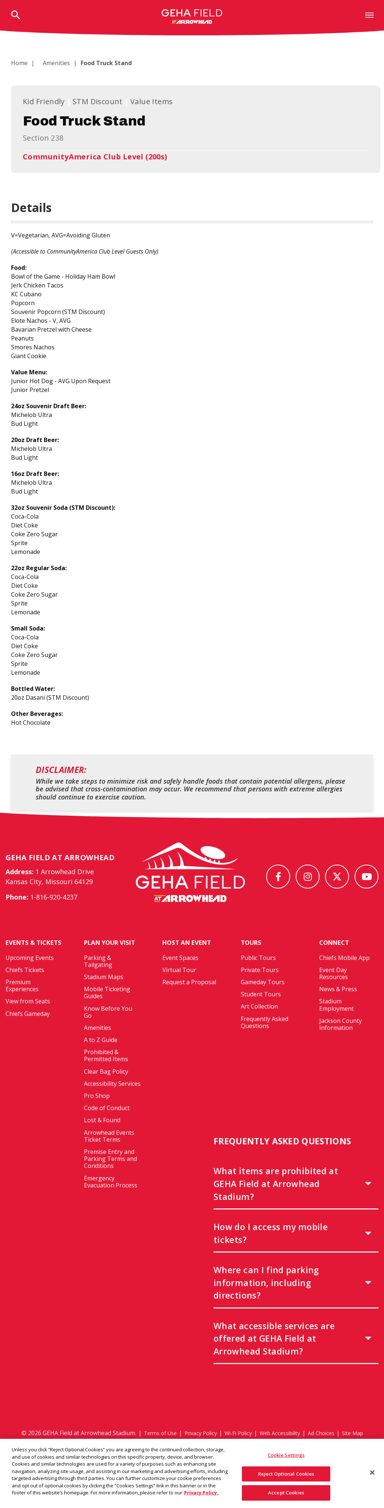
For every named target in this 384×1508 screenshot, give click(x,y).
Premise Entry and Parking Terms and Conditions (110, 1172)
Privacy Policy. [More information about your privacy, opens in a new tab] (201, 1496)
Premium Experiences (22, 1006)
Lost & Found (102, 1134)
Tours (252, 956)
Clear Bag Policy (106, 1085)
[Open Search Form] (15, 15)
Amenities (52, 63)
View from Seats (28, 1022)
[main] (192, 419)
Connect (336, 956)
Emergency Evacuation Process (110, 1194)
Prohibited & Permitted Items (106, 1069)
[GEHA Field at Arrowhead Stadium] (190, 879)
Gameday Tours (263, 996)
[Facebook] (278, 877)
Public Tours (258, 971)
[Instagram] (308, 877)
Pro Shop (97, 1109)
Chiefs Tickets (25, 991)
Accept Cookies (286, 1496)
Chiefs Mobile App (344, 971)
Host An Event (189, 956)
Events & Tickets (22, 960)
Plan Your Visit (113, 956)
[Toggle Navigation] (369, 14)
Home (19, 63)
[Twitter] (337, 877)
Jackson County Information (340, 1037)
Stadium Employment (336, 1018)
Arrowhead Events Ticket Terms (109, 1149)
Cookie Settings (286, 1459)
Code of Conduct (107, 1121)
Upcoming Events (30, 979)
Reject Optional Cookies (286, 1477)
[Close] (372, 1476)
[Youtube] (366, 877)
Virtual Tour (179, 983)
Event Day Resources (333, 986)
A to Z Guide (100, 1053)
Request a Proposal (189, 996)
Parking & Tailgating (98, 974)
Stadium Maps (103, 990)
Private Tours (260, 983)
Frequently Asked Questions (264, 1035)
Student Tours (261, 1008)
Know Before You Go (108, 1025)
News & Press (338, 1003)
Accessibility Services (112, 1097)
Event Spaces (180, 971)
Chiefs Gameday (28, 1035)
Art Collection (259, 1020)
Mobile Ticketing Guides (107, 1006)
